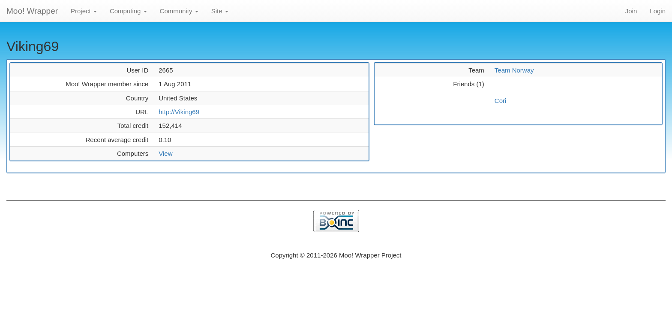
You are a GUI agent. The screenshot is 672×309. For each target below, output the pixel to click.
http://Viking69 (179, 111)
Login (658, 11)
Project (84, 11)
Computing (128, 11)
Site (219, 11)
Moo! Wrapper (32, 10)
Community (179, 11)
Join (631, 11)
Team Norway (514, 70)
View (165, 153)
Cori (501, 100)
